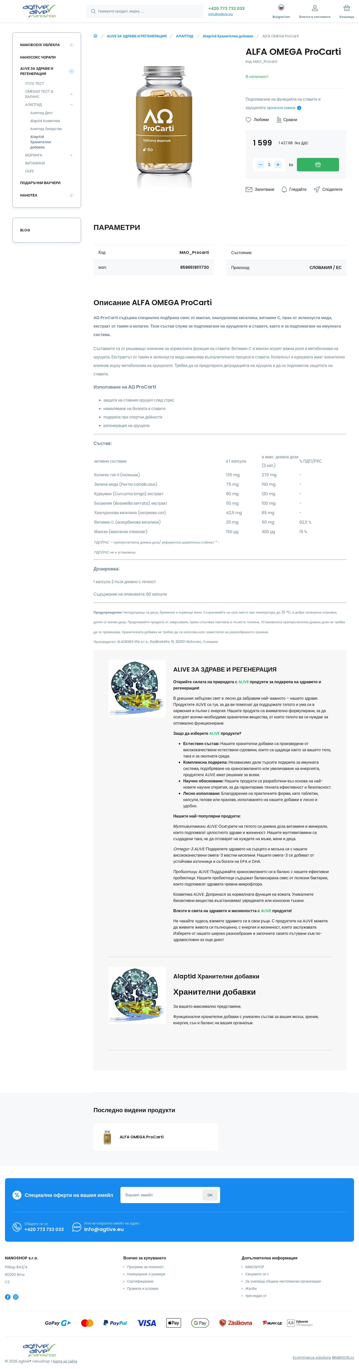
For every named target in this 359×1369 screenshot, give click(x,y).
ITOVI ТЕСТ (34, 83)
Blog (25, 230)
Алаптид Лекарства (46, 128)
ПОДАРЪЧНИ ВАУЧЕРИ (40, 182)
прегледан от (256, 1295)
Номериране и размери (146, 1274)
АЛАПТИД (184, 36)
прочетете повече (281, 107)
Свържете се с (257, 1274)
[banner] (39, 11)
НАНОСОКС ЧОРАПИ (38, 57)
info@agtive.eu (220, 14)
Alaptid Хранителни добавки (228, 36)
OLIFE (29, 171)
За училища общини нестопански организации (283, 1281)
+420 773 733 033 (226, 8)
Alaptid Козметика (45, 120)
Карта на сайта (65, 1361)
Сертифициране (140, 1281)
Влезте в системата (210, 1195)
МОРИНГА (33, 155)
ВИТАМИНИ (35, 163)
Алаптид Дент (41, 112)
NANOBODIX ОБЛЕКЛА (40, 44)
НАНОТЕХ (28, 195)
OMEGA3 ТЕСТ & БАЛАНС (39, 94)
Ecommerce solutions (312, 1357)
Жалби (251, 1288)
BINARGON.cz (343, 1357)
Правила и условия (142, 1288)
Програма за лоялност (145, 1266)
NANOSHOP (254, 1266)
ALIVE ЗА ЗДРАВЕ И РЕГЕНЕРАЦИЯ (137, 36)
